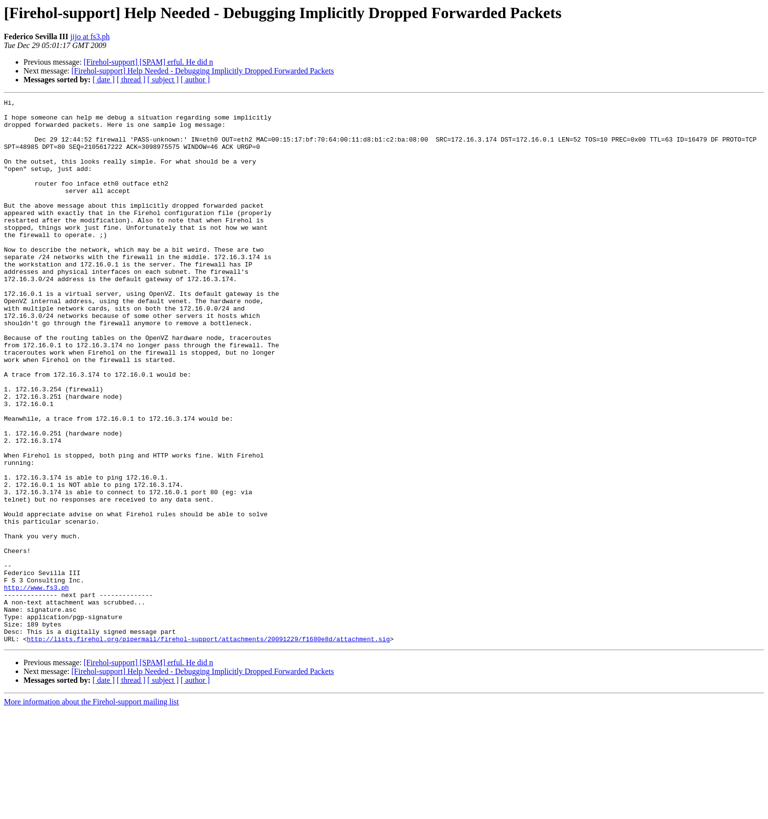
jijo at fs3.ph (90, 36)
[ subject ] (163, 79)
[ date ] (104, 79)
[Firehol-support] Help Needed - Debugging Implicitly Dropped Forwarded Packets (203, 71)
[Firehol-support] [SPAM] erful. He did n (148, 62)
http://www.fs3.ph (36, 685)
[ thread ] (131, 79)
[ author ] (195, 79)
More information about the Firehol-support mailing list (91, 810)
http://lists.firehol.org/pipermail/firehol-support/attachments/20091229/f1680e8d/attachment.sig (208, 747)
